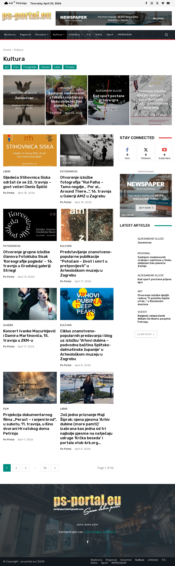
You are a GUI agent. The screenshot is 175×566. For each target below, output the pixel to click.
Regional (66, 88)
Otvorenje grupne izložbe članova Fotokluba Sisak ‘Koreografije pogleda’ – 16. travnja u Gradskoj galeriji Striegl (28, 261)
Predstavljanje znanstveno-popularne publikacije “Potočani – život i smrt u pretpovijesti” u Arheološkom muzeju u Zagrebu (86, 263)
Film (16, 67)
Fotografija (30, 67)
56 (44, 468)
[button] (166, 34)
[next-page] (55, 468)
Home (7, 50)
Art (6, 67)
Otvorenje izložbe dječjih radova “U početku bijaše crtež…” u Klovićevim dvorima (154, 300)
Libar (57, 67)
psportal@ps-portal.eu (100, 532)
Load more (146, 334)
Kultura (66, 246)
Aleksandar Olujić (24, 93)
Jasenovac (145, 242)
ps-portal (8, 192)
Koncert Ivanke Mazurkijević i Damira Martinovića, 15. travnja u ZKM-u (29, 336)
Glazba (45, 67)
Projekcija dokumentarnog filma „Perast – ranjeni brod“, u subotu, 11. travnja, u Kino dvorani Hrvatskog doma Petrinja (30, 424)
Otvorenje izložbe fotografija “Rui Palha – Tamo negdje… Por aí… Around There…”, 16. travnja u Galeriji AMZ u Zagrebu (85, 186)
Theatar (70, 67)
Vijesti (142, 312)
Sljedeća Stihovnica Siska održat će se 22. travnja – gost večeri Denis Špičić (27, 182)
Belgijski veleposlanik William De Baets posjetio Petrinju (154, 318)
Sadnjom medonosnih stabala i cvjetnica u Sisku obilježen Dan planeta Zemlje (154, 262)
